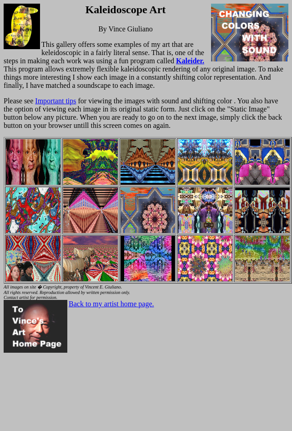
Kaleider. (190, 61)
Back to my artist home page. (111, 304)
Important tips (55, 101)
